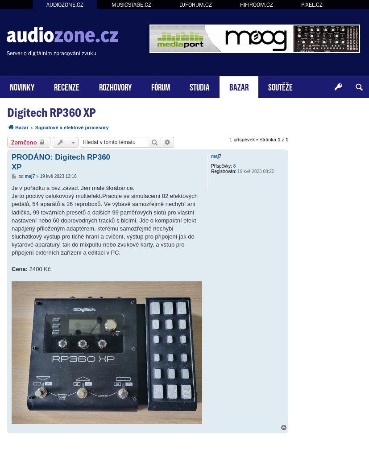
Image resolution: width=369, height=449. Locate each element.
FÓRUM (160, 86)
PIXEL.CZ (312, 4)
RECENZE (66, 86)
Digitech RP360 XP (51, 112)
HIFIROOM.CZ (256, 4)
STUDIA (200, 86)
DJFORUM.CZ (195, 4)
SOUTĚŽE (280, 86)
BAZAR (239, 86)
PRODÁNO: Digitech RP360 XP (61, 162)
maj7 (216, 156)
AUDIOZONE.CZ (64, 4)
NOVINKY (22, 86)
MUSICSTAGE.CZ (131, 4)
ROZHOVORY (115, 86)
